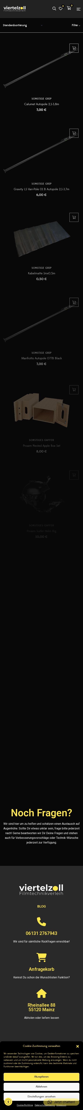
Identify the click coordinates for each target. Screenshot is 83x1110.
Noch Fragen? (41, 813)
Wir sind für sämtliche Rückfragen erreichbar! (41, 941)
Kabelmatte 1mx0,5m (41, 284)
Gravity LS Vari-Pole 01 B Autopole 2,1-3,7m (41, 198)
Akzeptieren (41, 1076)
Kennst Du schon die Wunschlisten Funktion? (41, 977)
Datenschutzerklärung (45, 1105)
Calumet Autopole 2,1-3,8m (41, 107)
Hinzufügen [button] (74, 50)
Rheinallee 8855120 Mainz (41, 1007)
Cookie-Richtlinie (25, 1105)
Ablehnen (41, 1086)
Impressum (61, 1105)
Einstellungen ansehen (42, 1096)
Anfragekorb (41, 969)
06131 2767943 (41, 933)
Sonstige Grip (42, 101)
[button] (77, 1046)
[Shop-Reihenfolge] (24, 25)
